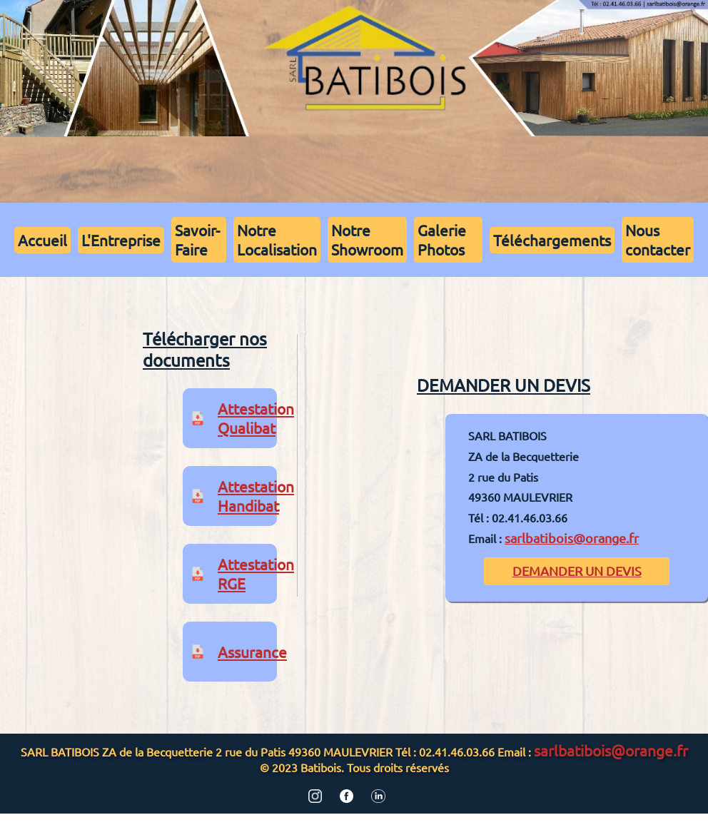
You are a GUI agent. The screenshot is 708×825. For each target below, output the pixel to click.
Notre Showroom (367, 239)
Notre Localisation (277, 239)
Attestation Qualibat (256, 418)
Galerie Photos (442, 239)
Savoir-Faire (197, 239)
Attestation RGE (256, 573)
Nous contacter (657, 239)
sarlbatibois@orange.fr (572, 537)
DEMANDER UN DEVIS (577, 570)
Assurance (252, 651)
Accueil (42, 240)
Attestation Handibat (256, 496)
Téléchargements (552, 240)
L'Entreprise (121, 240)
